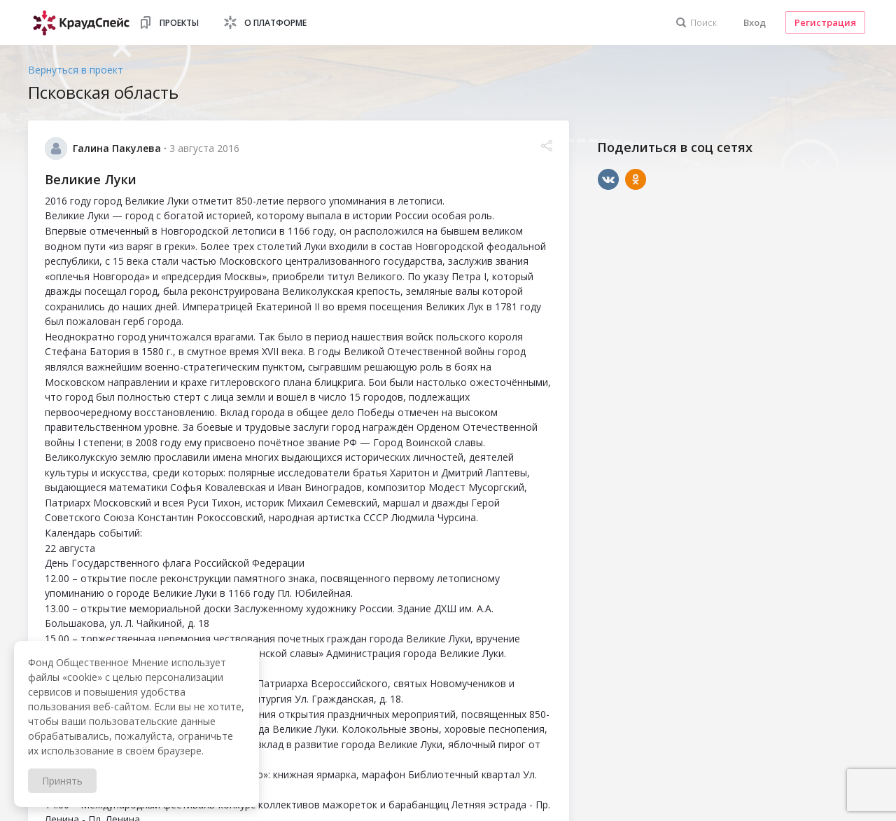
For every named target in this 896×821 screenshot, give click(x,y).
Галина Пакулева (117, 148)
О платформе (275, 23)
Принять (62, 780)
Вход (754, 22)
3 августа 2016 (204, 148)
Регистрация (825, 22)
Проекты (179, 23)
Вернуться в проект (75, 69)
